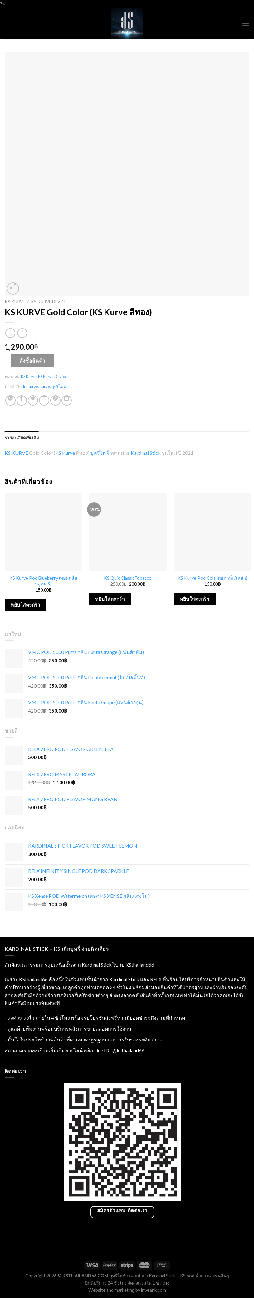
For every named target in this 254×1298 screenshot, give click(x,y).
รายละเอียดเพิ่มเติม (22, 437)
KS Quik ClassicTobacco (128, 578)
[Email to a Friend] (44, 400)
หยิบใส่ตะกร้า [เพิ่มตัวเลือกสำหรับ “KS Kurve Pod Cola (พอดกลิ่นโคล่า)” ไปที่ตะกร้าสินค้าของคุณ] (194, 599)
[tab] (22, 437)
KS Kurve (15, 301)
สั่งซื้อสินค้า (32, 360)
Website (96, 1290)
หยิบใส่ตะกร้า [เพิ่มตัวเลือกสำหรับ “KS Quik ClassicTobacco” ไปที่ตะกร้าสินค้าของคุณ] (110, 599)
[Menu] (245, 23)
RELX (156, 979)
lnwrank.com (153, 1290)
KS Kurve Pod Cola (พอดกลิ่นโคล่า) (212, 578)
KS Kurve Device (48, 301)
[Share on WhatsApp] (10, 400)
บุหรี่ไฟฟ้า (59, 386)
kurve (45, 386)
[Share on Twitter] (33, 400)
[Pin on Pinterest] (55, 400)
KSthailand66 (139, 965)
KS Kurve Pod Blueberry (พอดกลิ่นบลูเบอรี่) (43, 581)
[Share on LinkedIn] (66, 400)
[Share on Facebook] (22, 400)
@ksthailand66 (128, 1050)
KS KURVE (16, 453)
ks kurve (30, 386)
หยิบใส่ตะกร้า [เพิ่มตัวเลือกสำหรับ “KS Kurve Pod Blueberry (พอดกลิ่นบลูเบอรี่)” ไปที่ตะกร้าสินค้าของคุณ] (25, 605)
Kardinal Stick (146, 453)
